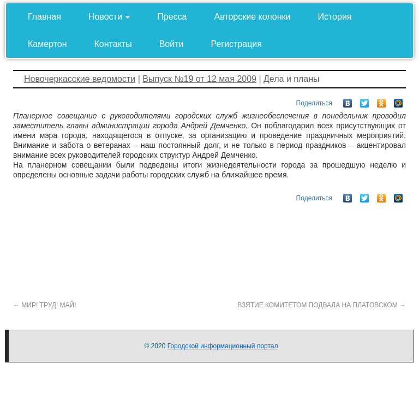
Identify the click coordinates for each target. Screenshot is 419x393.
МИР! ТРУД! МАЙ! (44, 305)
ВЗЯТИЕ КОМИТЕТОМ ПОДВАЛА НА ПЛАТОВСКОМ (321, 305)
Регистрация (236, 44)
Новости (109, 16)
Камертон (47, 44)
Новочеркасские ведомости (79, 79)
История (334, 16)
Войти (171, 44)
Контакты (113, 44)
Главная (44, 16)
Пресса (172, 16)
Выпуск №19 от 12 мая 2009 (199, 79)
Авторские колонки (252, 16)
